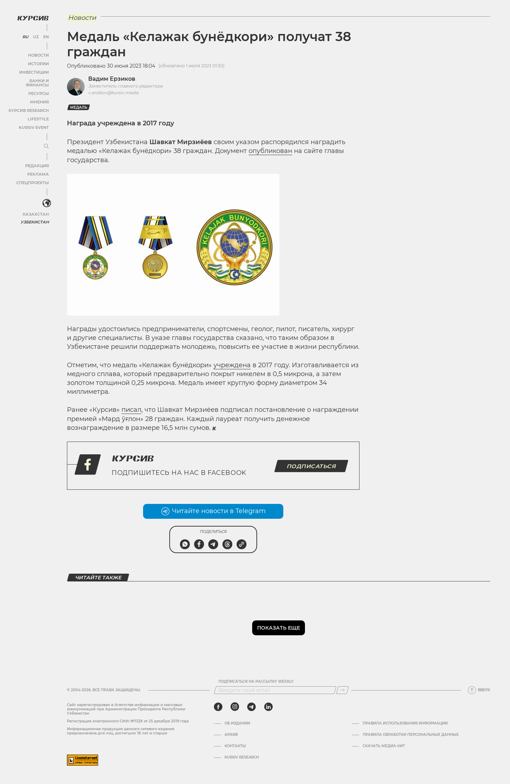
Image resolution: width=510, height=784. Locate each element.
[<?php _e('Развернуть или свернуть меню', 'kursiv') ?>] (45, 198)
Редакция (37, 160)
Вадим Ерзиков (111, 78)
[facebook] (218, 707)
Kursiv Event (34, 121)
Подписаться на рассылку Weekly (256, 682)
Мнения (39, 96)
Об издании (237, 723)
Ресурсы (38, 87)
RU (25, 35)
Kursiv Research (242, 757)
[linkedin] (268, 707)
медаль (78, 107)
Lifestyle (38, 113)
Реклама (38, 168)
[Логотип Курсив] (32, 16)
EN (45, 35)
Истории (38, 62)
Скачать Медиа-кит (384, 746)
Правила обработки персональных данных (411, 735)
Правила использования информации (405, 723)
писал (131, 410)
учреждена (232, 365)
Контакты (235, 746)
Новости (38, 53)
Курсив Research (30, 104)
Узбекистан (35, 216)
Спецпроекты (33, 177)
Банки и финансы (28, 79)
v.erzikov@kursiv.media (113, 92)
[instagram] (235, 707)
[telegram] (251, 707)
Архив (231, 735)
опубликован (270, 151)
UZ (35, 35)
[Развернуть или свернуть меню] (45, 141)
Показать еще (278, 628)
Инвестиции (34, 70)
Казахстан (36, 208)
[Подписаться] (342, 690)
